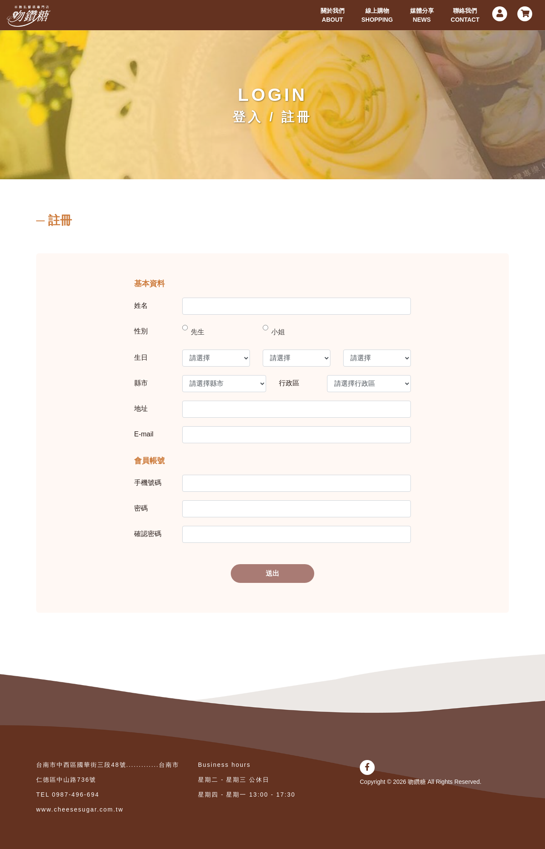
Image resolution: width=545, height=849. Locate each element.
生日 (141, 357)
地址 (141, 408)
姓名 (141, 305)
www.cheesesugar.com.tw (79, 809)
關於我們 (332, 15)
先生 (197, 332)
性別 (141, 331)
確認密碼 (147, 533)
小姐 (278, 332)
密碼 (141, 508)
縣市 (141, 383)
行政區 (289, 383)
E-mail (143, 434)
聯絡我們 (465, 15)
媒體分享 (422, 15)
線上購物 (377, 15)
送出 (272, 573)
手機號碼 (147, 482)
